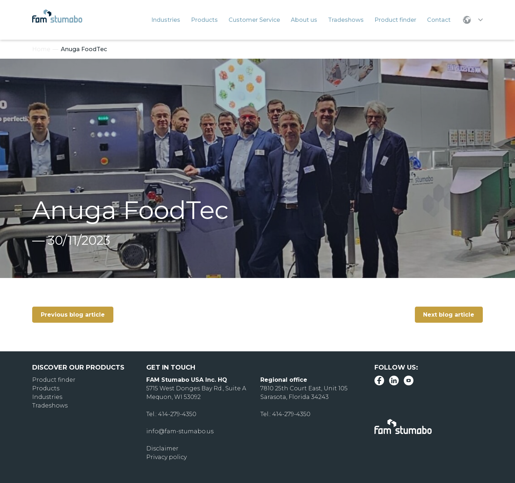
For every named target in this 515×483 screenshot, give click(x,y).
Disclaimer (162, 448)
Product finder (53, 379)
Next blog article (448, 314)
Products (45, 388)
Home (41, 49)
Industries (47, 397)
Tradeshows (50, 405)
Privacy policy (166, 457)
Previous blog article (73, 314)
